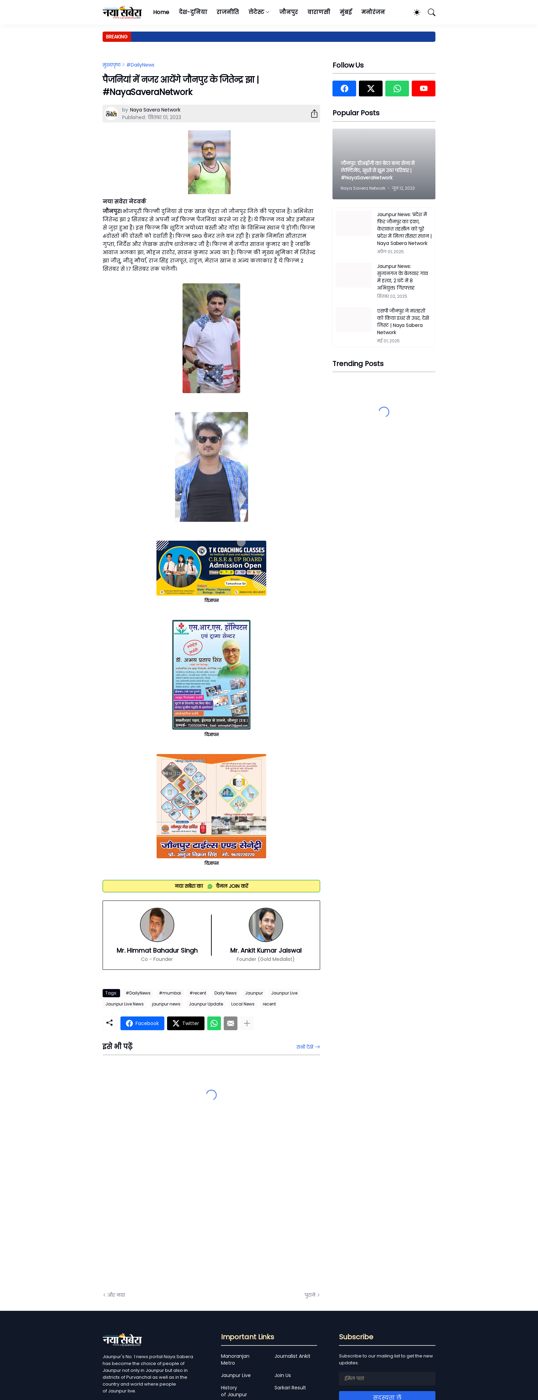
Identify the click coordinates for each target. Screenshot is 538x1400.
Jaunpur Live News (124, 1004)
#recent (197, 993)
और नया (116, 1295)
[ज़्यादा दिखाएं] (247, 1023)
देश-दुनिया (193, 12)
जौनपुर (288, 12)
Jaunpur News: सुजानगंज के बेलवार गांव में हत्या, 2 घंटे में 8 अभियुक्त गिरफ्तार (402, 277)
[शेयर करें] (311, 113)
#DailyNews (140, 64)
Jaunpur (254, 993)
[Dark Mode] (413, 12)
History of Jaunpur (234, 1391)
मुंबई (346, 12)
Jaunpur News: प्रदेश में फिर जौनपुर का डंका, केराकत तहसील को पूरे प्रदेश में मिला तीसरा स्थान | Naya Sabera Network (404, 229)
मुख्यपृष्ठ (112, 64)
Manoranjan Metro (235, 1359)
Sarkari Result (290, 1387)
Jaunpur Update (206, 1004)
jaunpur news (166, 1004)
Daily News (225, 993)
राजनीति (228, 12)
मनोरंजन (373, 12)
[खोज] (428, 12)
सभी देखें (304, 1047)
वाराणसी (318, 12)
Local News (243, 1004)
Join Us (282, 1375)
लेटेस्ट (256, 12)
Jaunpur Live (284, 993)
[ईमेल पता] (387, 1379)
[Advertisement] (171, 1209)
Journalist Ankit (292, 1356)
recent (269, 1004)
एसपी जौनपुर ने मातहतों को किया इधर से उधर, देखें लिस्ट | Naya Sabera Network (403, 321)
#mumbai (170, 993)
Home (161, 12)
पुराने (310, 1295)
